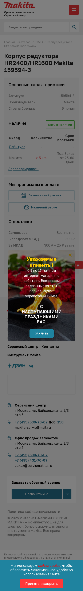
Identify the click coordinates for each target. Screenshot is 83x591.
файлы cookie (49, 565)
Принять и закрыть (41, 583)
